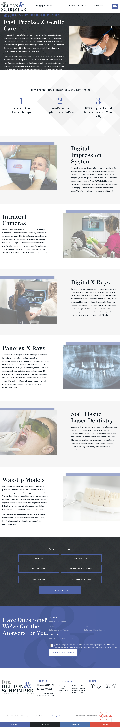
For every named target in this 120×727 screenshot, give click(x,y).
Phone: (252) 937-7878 (45, 685)
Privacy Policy (57, 716)
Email (51, 626)
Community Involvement (81, 579)
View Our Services (60, 590)
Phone (87, 626)
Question (53, 635)
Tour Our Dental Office (81, 569)
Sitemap (48, 716)
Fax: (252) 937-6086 (44, 689)
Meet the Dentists (81, 558)
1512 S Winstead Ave (86, 6)
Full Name (53, 618)
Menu (115, 6)
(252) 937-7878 (43, 6)
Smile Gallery (39, 579)
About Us (39, 558)
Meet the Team (39, 569)
